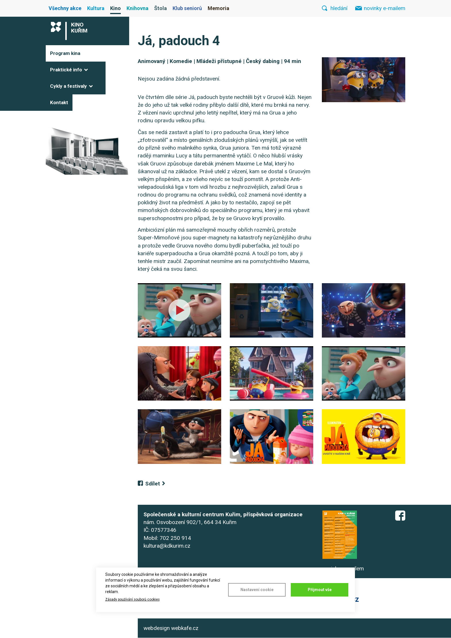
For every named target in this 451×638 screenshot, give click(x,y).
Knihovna (137, 8)
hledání (338, 8)
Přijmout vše (320, 589)
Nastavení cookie (257, 589)
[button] (363, 79)
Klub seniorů (187, 8)
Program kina (65, 53)
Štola (160, 8)
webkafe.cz (184, 628)
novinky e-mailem (384, 8)
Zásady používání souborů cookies (132, 599)
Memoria (218, 8)
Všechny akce (65, 8)
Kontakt (59, 102)
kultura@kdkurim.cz (167, 545)
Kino (115, 8)
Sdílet (152, 483)
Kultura (95, 8)
